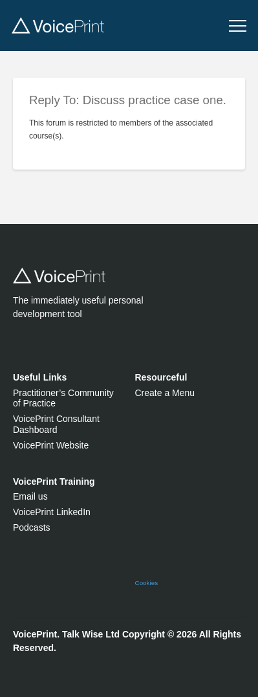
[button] (237, 26)
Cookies (146, 582)
